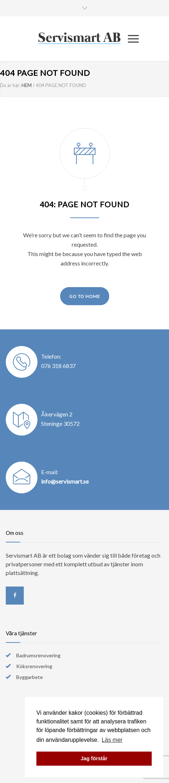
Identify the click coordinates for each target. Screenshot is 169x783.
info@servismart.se (65, 481)
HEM (27, 85)
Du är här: (10, 85)
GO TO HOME (84, 296)
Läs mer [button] (112, 740)
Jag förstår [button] (94, 758)
